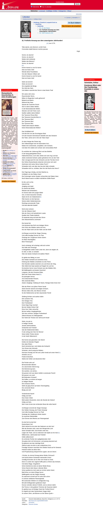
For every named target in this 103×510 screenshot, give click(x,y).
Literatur (26, 17)
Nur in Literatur (45, 7)
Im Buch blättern (74, 23)
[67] (48, 43)
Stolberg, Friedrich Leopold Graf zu (45, 22)
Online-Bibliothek (10, 5)
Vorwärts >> (76, 17)
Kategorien (62, 11)
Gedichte (38, 24)
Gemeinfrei (31, 502)
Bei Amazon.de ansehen (71, 26)
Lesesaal (42, 11)
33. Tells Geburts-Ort (46, 33)
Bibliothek (35, 7)
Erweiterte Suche (60, 2)
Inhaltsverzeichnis (27, 19)
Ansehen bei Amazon (91, 132)
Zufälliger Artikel (51, 11)
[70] (40, 274)
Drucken (79, 14)
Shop (69, 11)
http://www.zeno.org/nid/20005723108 (38, 500)
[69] (40, 197)
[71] (59, 352)
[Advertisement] (93, 5)
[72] (59, 432)
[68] (40, 117)
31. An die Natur (44, 28)
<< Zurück (67, 17)
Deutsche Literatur (33, 504)
